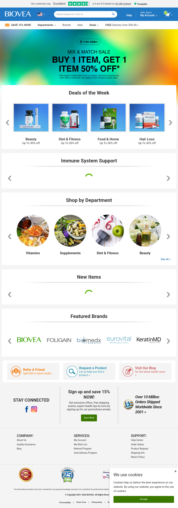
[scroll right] (168, 178)
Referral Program (83, 448)
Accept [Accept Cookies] (144, 499)
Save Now (89, 417)
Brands (67, 25)
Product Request (139, 448)
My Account (80, 440)
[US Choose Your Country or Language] (41, 14)
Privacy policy (97, 502)
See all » (165, 259)
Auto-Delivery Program (85, 452)
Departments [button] (47, 25)
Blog (19, 448)
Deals (94, 25)
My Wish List (80, 444)
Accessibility (65, 502)
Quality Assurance (26, 444)
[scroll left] (10, 178)
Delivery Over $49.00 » (121, 25)
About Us (21, 440)
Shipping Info (138, 452)
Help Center (137, 440)
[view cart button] (169, 14)
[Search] (113, 14)
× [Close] (175, 471)
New (80, 25)
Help (129, 15)
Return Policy (138, 457)
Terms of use (81, 502)
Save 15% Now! (18, 25)
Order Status (137, 444)
